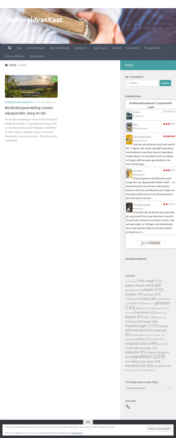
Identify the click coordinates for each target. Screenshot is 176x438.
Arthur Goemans (141, 140)
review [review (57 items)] (143, 339)
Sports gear (86, 4)
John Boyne (139, 116)
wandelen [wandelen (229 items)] (148, 356)
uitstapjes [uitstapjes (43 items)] (148, 348)
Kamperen (66, 4)
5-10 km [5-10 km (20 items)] (130, 281)
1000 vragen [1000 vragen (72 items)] (149, 281)
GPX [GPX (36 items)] (151, 308)
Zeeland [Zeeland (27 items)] (148, 370)
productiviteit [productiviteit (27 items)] (140, 335)
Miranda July (140, 174)
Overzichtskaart (21, 4)
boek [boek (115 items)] (154, 289)
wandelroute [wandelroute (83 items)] (139, 366)
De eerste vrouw (142, 204)
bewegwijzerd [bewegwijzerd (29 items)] (134, 290)
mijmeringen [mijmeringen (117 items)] (141, 325)
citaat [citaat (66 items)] (148, 298)
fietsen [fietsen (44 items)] (137, 303)
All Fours (138, 170)
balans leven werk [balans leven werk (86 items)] (143, 285)
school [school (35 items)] (158, 339)
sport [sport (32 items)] (163, 343)
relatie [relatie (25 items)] (130, 339)
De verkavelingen (142, 136)
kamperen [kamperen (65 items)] (145, 312)
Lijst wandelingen (160, 4)
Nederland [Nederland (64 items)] (142, 330)
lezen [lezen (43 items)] (149, 317)
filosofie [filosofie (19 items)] (149, 304)
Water (136, 111)
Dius (135, 124)
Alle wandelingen (45, 4)
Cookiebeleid (77, 433)
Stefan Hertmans (141, 128)
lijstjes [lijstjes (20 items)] (160, 317)
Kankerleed (118, 4)
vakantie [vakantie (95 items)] (135, 352)
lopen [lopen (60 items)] (150, 321)
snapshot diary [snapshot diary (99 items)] (141, 343)
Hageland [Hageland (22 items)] (163, 308)
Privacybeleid (137, 4)
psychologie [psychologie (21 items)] (157, 335)
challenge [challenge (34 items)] (133, 298)
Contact (102, 4)
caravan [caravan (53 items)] (152, 294)
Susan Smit (139, 208)
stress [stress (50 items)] (132, 348)
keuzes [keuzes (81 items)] (134, 317)
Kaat (5, 4)
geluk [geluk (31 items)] (141, 308)
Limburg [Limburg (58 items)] (134, 321)
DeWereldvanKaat (34, 19)
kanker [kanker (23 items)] (161, 313)
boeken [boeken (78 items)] (134, 294)
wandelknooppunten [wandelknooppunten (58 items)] (143, 361)
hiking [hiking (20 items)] (129, 313)
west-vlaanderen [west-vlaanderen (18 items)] (133, 370)
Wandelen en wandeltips (19, 102)
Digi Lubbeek (36, 56)
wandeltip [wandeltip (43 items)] (162, 365)
